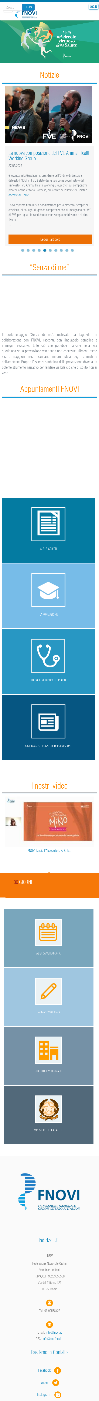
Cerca (28, 7)
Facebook (45, 1370)
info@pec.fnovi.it (52, 1339)
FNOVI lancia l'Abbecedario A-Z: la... (50, 850)
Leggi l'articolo (50, 239)
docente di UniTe (18, 195)
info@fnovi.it (54, 1332)
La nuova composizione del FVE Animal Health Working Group (49, 156)
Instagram (49, 1394)
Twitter (49, 1382)
